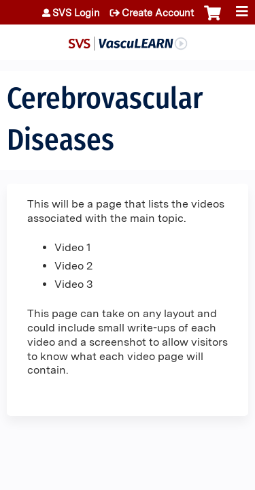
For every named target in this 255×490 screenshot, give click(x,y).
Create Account (158, 13)
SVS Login (76, 13)
